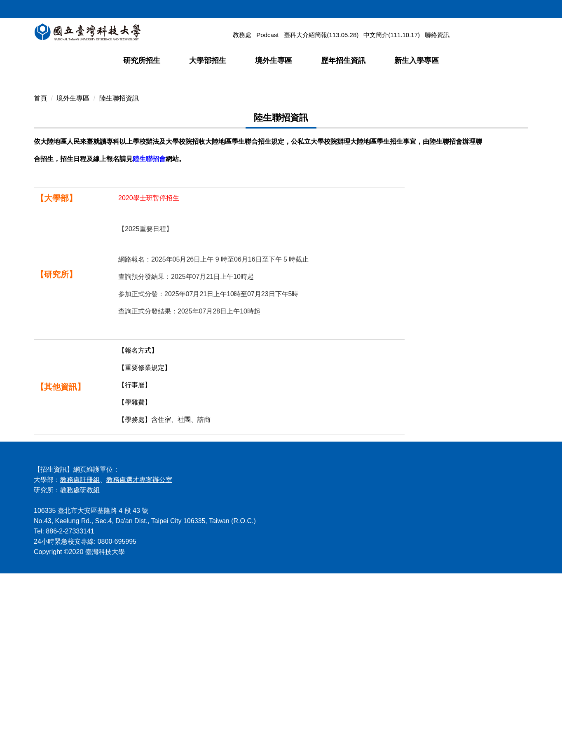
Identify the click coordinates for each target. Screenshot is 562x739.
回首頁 (448, 7)
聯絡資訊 (437, 34)
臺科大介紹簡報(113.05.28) (321, 34)
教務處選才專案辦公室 (139, 645)
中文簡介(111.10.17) (391, 34)
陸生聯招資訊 (119, 263)
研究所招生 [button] (141, 60)
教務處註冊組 (80, 645)
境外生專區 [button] (273, 60)
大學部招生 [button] (207, 60)
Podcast (267, 34)
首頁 (40, 263)
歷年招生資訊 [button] (343, 60)
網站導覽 (476, 7)
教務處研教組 (80, 655)
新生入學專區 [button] (416, 60)
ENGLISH (507, 7)
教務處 (242, 34)
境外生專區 (72, 263)
